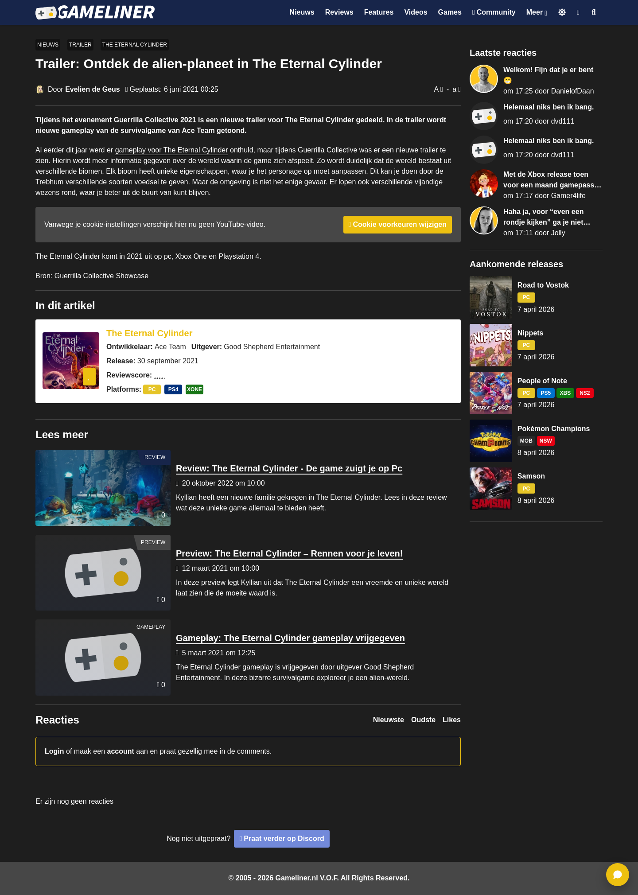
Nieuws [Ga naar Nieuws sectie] (302, 12)
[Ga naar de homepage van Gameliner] (95, 12)
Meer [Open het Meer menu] (534, 12)
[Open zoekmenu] (594, 12)
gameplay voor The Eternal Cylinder (171, 150)
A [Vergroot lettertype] (436, 89)
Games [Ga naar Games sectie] (450, 12)
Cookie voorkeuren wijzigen (400, 224)
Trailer (80, 45)
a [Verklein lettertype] (454, 89)
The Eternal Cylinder (134, 45)
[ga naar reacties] (617, 874)
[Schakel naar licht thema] (562, 12)
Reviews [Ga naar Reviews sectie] (339, 12)
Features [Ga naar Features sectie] (379, 12)
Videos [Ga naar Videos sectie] (415, 12)
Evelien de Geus (92, 89)
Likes (452, 720)
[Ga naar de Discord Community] (494, 12)
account (120, 751)
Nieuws (47, 45)
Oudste (423, 720)
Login (54, 751)
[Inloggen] (578, 12)
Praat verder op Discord (284, 838)
